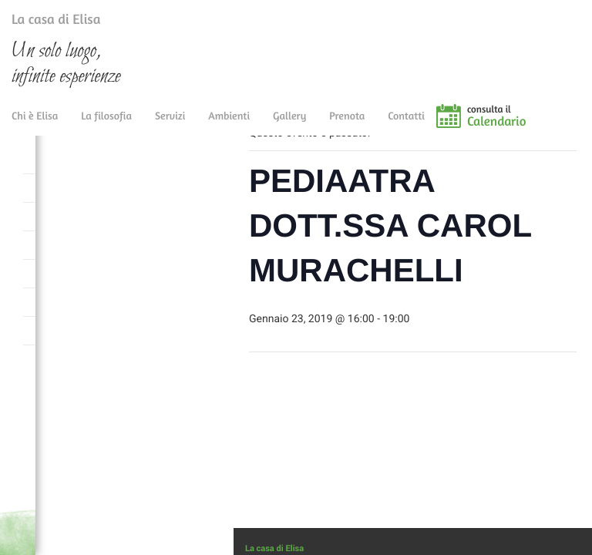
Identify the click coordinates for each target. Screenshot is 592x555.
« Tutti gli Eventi (296, 162)
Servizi (170, 125)
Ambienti (229, 125)
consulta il (530, 126)
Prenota (347, 125)
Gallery (289, 125)
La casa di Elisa (40, 22)
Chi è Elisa (35, 125)
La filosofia (106, 125)
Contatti (406, 125)
